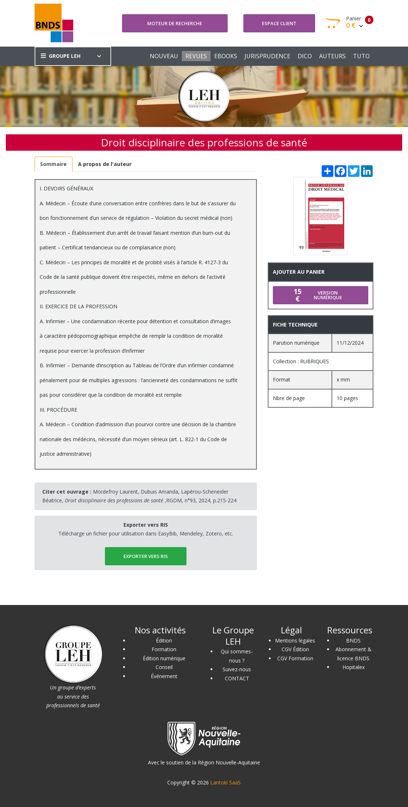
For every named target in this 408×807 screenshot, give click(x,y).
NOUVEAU (164, 56)
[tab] (53, 164)
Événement (164, 676)
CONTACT (237, 678)
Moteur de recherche (174, 23)
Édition (164, 640)
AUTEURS (332, 56)
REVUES (196, 56)
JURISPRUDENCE (267, 56)
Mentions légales (295, 640)
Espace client (279, 23)
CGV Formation (295, 658)
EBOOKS (225, 56)
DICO (305, 56)
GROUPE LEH (61, 55)
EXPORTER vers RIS (145, 556)
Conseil (164, 667)
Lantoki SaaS (225, 782)
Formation (164, 649)
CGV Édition (295, 649)
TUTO (361, 56)
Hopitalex (353, 667)
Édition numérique (164, 658)
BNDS (353, 640)
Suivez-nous (237, 669)
